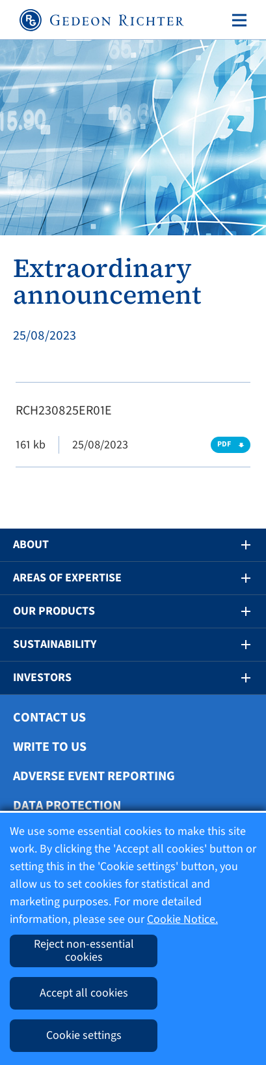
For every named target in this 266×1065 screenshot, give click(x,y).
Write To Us (49, 746)
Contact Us (49, 717)
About (31, 544)
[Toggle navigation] (236, 20)
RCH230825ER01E (64, 410)
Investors (42, 677)
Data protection (67, 805)
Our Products (54, 611)
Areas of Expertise (67, 578)
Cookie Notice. (182, 919)
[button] (236, 545)
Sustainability (54, 644)
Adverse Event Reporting (94, 776)
